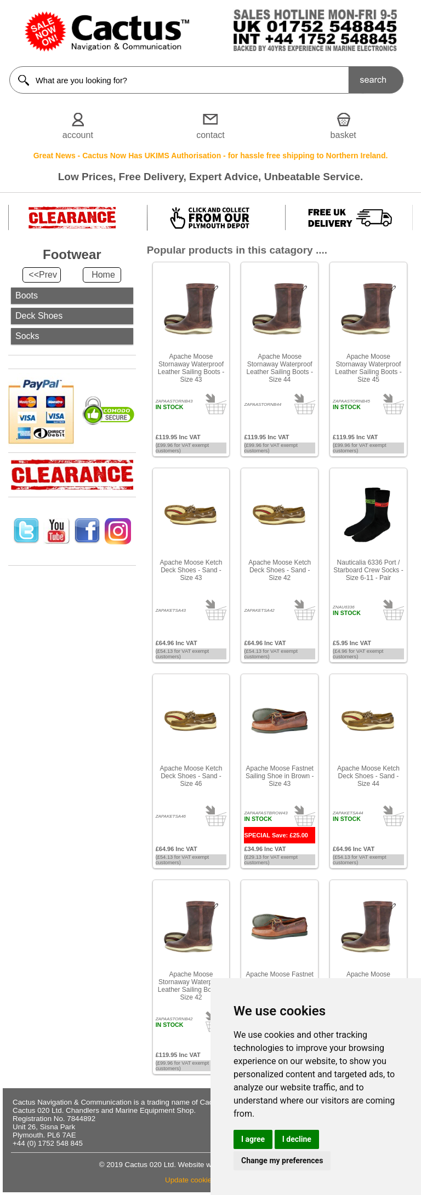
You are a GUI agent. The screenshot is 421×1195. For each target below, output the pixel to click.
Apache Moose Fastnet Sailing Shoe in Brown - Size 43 (280, 776)
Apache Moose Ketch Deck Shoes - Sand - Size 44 (368, 776)
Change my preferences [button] (282, 1160)
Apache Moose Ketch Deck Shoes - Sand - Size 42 (279, 570)
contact (210, 135)
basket (343, 135)
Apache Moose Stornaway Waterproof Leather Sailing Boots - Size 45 (368, 368)
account (77, 135)
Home (103, 274)
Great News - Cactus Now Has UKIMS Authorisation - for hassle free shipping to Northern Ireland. (210, 155)
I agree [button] (253, 1139)
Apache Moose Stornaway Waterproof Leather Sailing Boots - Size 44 (280, 368)
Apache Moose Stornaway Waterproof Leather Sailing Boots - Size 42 (191, 985)
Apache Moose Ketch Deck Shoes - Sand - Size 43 (191, 570)
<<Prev (43, 274)
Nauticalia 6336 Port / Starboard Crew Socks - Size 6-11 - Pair (368, 570)
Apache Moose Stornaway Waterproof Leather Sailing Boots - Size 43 (191, 368)
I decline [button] (296, 1139)
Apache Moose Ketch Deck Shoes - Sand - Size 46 (191, 776)
